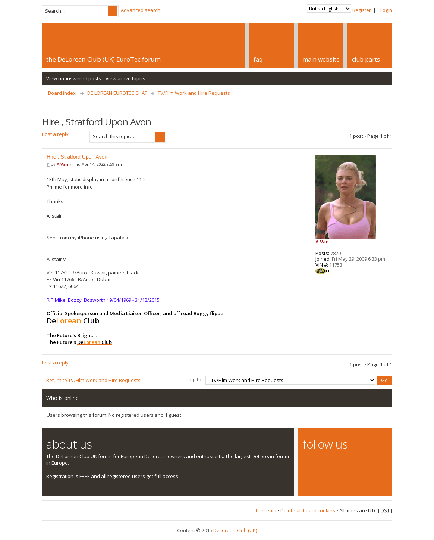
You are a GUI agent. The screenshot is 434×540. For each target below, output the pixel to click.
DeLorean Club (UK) (235, 530)
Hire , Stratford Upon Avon (77, 157)
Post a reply (63, 137)
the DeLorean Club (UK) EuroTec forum (103, 59)
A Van (62, 164)
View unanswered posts (73, 78)
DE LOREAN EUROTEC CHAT (117, 93)
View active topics (125, 78)
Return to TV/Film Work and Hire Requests (93, 380)
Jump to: (193, 379)
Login (386, 10)
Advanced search (140, 10)
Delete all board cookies (307, 510)
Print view (388, 104)
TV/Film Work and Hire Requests (194, 93)
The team (265, 510)
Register (361, 10)
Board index (62, 93)
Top (385, 348)
